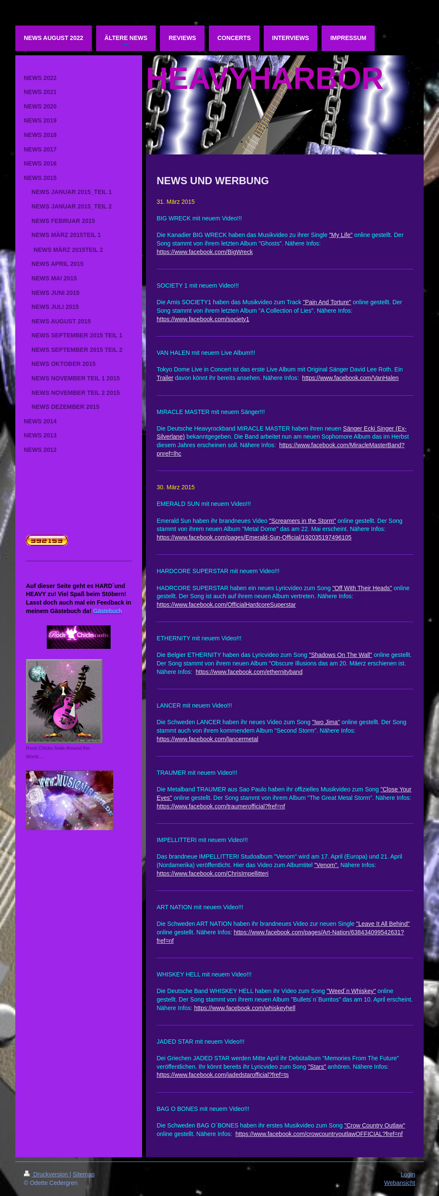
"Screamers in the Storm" (302, 520)
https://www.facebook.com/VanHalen (350, 377)
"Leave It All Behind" (383, 923)
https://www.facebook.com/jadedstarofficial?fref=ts (223, 1074)
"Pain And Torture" (327, 302)
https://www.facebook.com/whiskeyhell (244, 1008)
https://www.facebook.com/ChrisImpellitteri (212, 873)
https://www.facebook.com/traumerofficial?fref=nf (221, 806)
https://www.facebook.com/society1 (203, 319)
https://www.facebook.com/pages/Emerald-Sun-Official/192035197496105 (254, 537)
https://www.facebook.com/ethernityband (249, 671)
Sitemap (83, 1174)
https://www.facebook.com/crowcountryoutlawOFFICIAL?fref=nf (318, 1133)
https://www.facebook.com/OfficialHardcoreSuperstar (226, 604)
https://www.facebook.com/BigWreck (205, 251)
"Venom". (326, 865)
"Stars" (317, 1066)
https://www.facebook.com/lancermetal (207, 739)
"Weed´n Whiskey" (351, 991)
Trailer (165, 377)
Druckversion (46, 1174)
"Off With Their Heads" (362, 588)
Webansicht (399, 1182)
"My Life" (341, 234)
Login (408, 1174)
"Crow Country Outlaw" (374, 1125)
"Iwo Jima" (326, 722)
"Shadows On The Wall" (340, 654)
